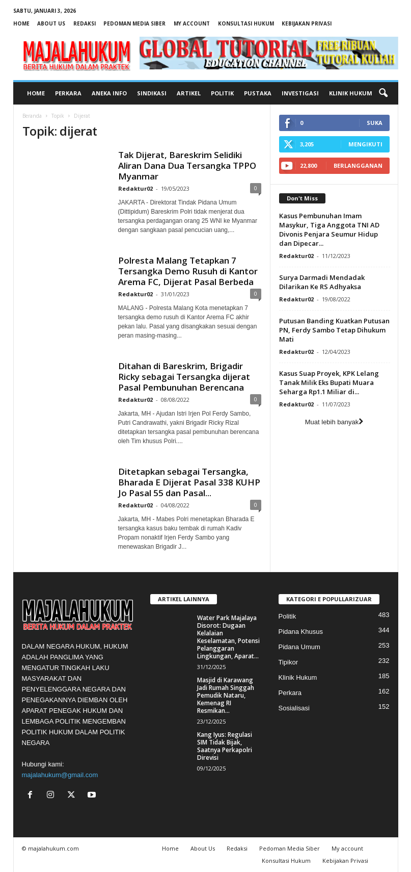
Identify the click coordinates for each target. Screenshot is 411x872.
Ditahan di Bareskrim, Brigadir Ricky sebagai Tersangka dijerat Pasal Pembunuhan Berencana (184, 376)
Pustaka (257, 93)
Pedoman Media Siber (134, 23)
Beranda (32, 115)
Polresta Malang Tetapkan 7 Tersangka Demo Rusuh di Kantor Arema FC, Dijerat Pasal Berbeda (188, 271)
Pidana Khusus (301, 631)
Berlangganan (358, 165)
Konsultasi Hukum (246, 23)
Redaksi (84, 23)
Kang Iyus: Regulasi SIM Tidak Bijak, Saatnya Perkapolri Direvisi (224, 746)
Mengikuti (365, 144)
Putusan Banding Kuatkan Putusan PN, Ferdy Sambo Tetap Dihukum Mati (334, 330)
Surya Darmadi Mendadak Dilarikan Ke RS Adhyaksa (322, 282)
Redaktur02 (135, 188)
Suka (374, 122)
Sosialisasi (294, 708)
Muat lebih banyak (334, 422)
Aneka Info (109, 93)
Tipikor (288, 662)
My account (192, 23)
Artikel (189, 93)
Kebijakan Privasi (307, 23)
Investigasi (300, 93)
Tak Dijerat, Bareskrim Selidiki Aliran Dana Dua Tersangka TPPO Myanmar (187, 165)
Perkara (68, 93)
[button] (383, 93)
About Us (51, 23)
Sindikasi (152, 93)
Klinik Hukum (350, 93)
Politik (222, 93)
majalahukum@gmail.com (60, 775)
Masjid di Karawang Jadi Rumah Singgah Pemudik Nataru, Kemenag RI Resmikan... (225, 695)
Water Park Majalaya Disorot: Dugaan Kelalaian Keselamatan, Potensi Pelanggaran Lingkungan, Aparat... (228, 636)
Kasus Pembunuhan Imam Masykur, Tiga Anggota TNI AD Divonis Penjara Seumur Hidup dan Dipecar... (329, 229)
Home (21, 23)
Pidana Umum (299, 647)
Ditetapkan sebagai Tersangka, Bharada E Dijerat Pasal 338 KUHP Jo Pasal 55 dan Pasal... (189, 482)
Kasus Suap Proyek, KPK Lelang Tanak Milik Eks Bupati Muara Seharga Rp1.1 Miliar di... (329, 382)
